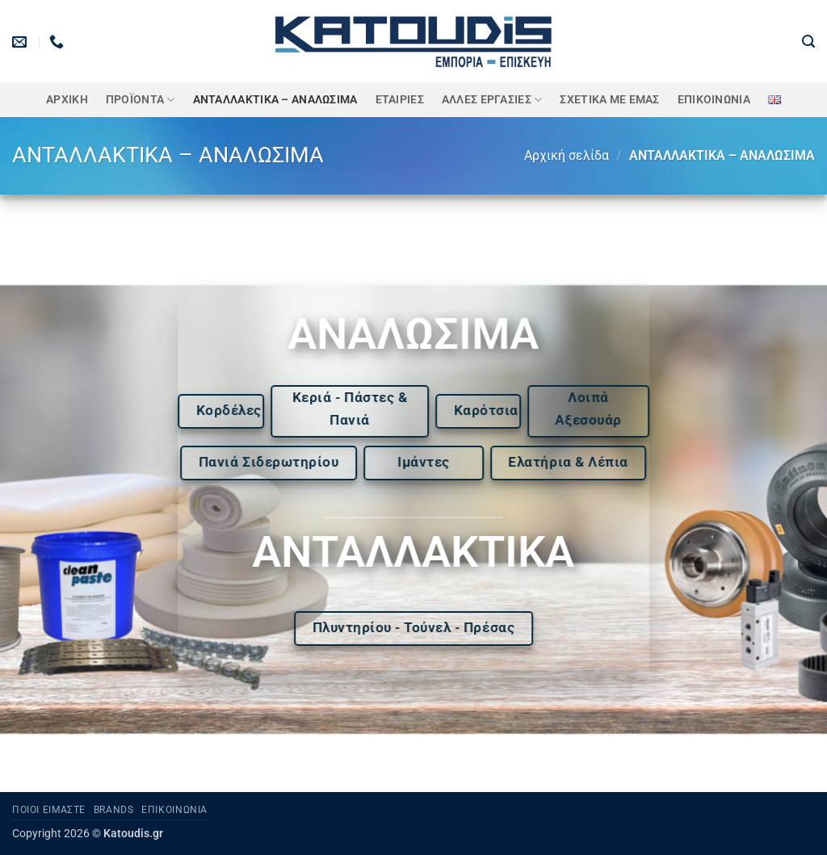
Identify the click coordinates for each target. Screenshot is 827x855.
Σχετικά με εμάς (609, 100)
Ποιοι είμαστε (49, 809)
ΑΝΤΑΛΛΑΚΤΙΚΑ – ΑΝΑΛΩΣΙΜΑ (275, 100)
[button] (808, 41)
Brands (114, 809)
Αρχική (67, 100)
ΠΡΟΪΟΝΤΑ (140, 99)
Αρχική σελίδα (566, 155)
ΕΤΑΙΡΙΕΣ (400, 100)
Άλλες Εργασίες (492, 99)
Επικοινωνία (714, 100)
